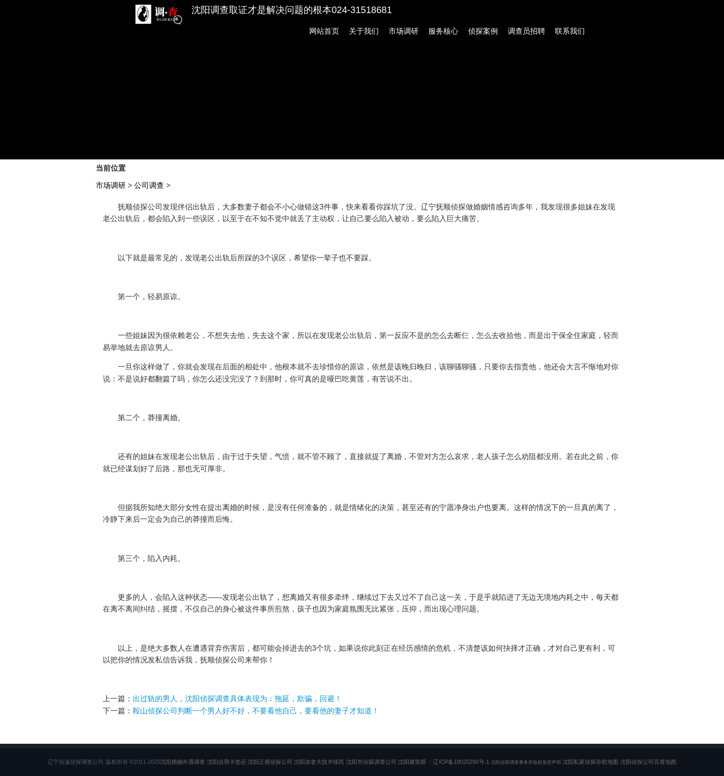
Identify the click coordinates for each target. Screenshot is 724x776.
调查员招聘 (526, 31)
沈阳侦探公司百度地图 (648, 762)
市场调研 (404, 31)
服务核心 (443, 31)
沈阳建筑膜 (412, 762)
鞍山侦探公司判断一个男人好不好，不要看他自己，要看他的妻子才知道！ (256, 711)
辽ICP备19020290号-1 (461, 762)
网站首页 (324, 31)
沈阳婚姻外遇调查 (182, 762)
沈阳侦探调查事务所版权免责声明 (526, 762)
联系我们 (570, 31)
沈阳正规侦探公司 (270, 762)
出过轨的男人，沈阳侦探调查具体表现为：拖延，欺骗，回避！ (237, 699)
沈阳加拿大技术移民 (319, 762)
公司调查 (149, 185)
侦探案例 (483, 31)
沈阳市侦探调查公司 (371, 762)
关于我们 (364, 31)
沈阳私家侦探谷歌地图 (590, 762)
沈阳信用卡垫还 (226, 762)
